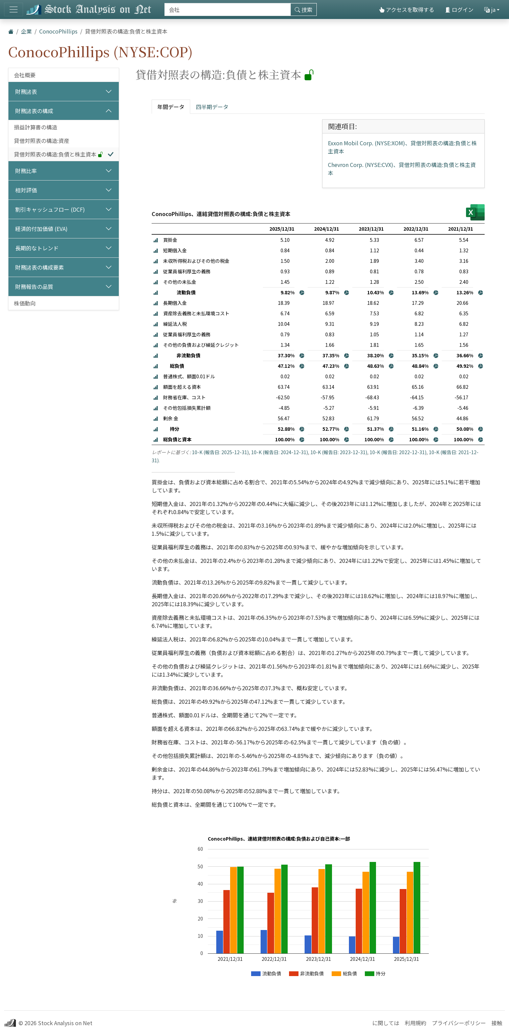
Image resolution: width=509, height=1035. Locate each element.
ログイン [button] (459, 9)
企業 (26, 31)
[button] (155, 240)
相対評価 (26, 190)
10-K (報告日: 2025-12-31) (220, 452)
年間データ (170, 107)
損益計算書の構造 (35, 127)
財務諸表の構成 (34, 111)
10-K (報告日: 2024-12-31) (279, 452)
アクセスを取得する (406, 9)
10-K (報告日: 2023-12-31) (338, 452)
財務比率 (26, 171)
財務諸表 (26, 91)
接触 (496, 1023)
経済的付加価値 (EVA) (41, 229)
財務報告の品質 (34, 286)
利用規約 (415, 1023)
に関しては (385, 1023)
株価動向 (25, 303)
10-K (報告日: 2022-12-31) (398, 452)
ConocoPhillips (58, 31)
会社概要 (25, 75)
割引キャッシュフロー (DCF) (50, 209)
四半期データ (212, 107)
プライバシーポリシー (459, 1023)
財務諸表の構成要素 (39, 267)
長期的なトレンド (37, 248)
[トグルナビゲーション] (13, 9)
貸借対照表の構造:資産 (41, 140)
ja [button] (489, 9)
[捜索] (227, 9)
